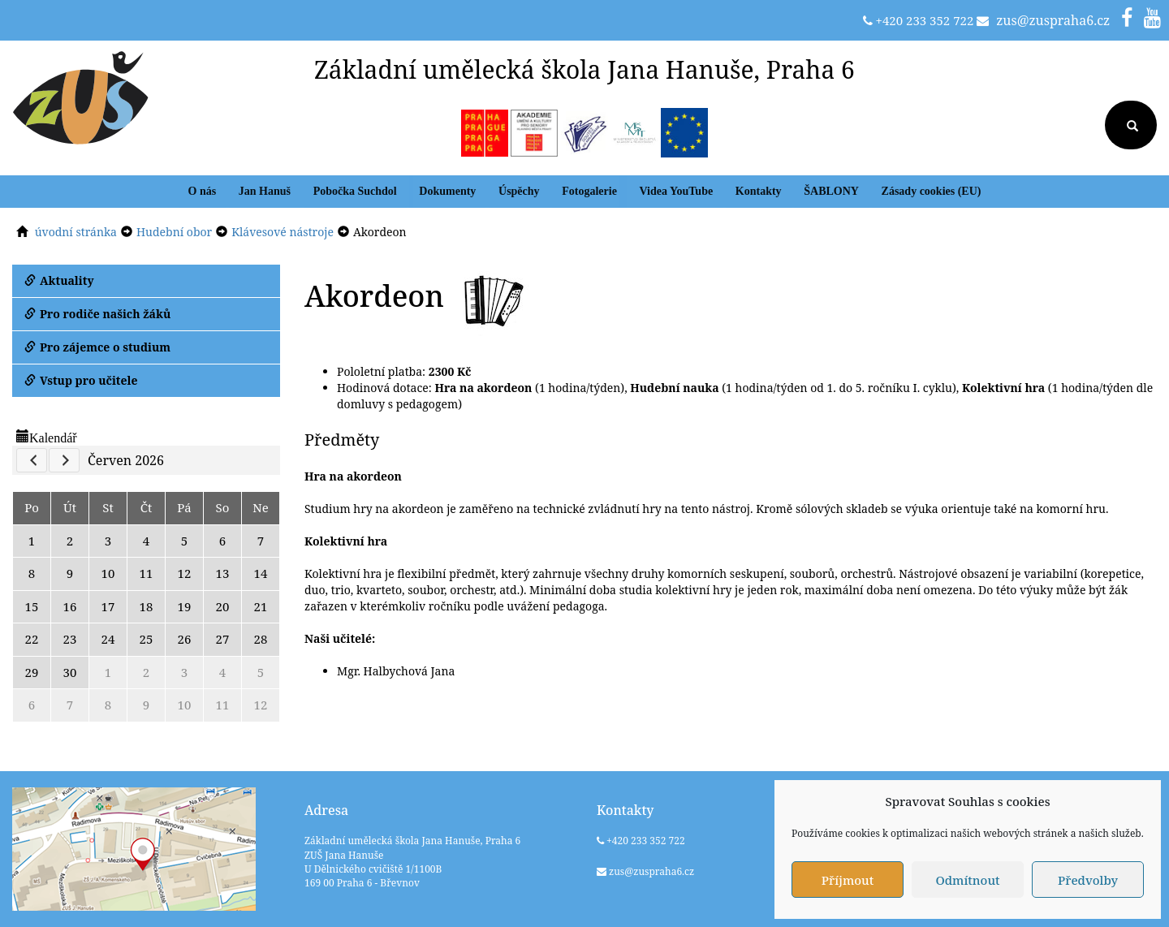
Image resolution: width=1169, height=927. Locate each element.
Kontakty (758, 191)
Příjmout (848, 880)
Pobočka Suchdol (355, 191)
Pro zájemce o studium (97, 347)
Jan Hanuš (265, 191)
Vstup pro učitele (80, 380)
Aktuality (59, 280)
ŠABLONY (831, 191)
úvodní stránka (76, 231)
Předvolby (1088, 880)
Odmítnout (967, 880)
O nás (202, 191)
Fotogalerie (589, 191)
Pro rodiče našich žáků (97, 313)
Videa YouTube (677, 191)
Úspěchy (519, 191)
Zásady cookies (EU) (931, 191)
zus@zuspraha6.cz (1053, 20)
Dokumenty (447, 191)
